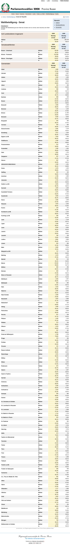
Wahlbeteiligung (50, 14)
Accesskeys (55, 0)
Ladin (48, 0)
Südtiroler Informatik (37, 541)
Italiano (43, 0)
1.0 (31, 543)
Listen (34, 14)
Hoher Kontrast (64, 0)
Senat (17, 14)
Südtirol (58, 22)
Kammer (22, 14)
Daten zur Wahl (41, 14)
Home (4, 17)
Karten (57, 14)
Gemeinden (28, 14)
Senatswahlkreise (60, 25)
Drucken (67, 16)
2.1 (38, 543)
